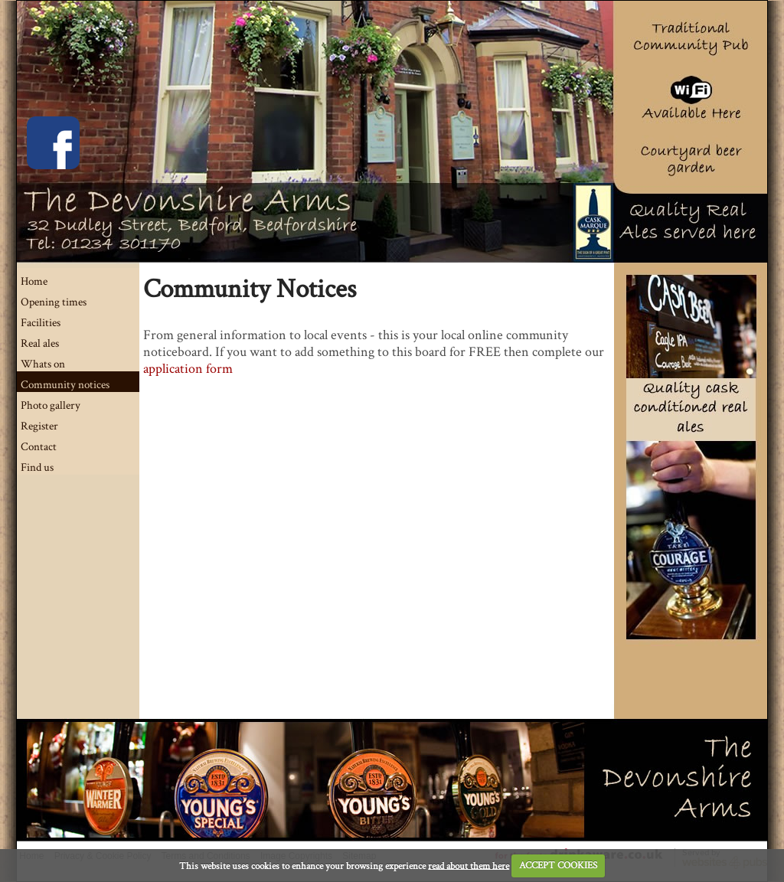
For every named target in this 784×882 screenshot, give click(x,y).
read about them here (468, 865)
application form (188, 368)
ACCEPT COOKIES (558, 865)
